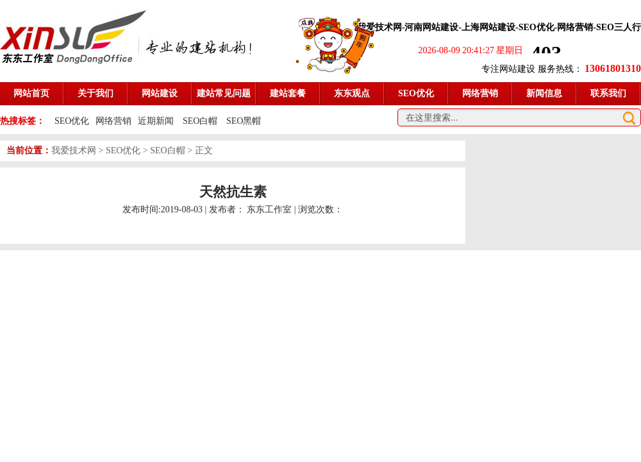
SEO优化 (71, 121)
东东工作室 (269, 209)
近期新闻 (156, 121)
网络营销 (113, 121)
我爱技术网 (73, 150)
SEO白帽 (201, 121)
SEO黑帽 (243, 121)
